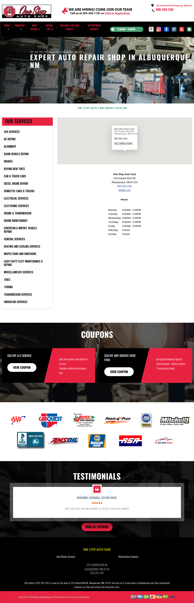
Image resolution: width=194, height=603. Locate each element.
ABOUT (7, 25)
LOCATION (121, 121)
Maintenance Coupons (128, 569)
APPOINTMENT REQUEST (94, 27)
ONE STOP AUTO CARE (91, 121)
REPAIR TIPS (49, 27)
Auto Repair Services (65, 569)
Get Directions (123, 156)
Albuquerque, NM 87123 (73, 52)
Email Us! (124, 203)
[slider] (97, 516)
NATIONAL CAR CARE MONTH (69, 27)
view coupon (22, 380)
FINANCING (19, 25)
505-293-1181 (165, 9)
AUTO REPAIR (33, 27)
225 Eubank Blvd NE (53, 52)
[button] (124, 166)
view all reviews (97, 540)
